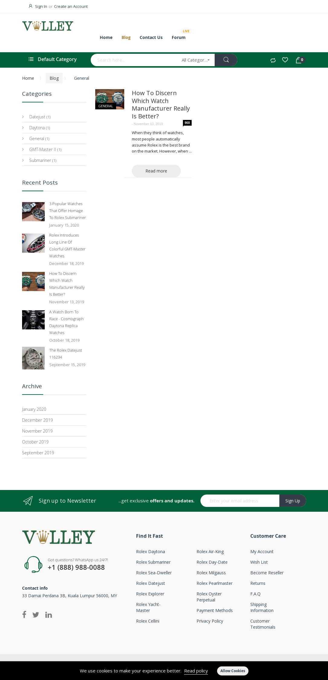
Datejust (36, 117)
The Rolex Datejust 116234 (65, 353)
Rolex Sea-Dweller (154, 572)
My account (262, 551)
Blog (54, 78)
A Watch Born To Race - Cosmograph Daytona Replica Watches (66, 322)
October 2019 (35, 442)
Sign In (41, 6)
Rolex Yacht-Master (148, 607)
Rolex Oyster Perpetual (209, 597)
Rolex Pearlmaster (214, 583)
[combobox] (134, 60)
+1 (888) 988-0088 (76, 567)
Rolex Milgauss (211, 572)
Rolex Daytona (150, 551)
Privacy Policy (209, 621)
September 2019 (38, 453)
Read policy (196, 671)
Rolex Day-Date (212, 562)
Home (28, 78)
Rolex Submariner (153, 562)
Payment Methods (214, 610)
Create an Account (71, 6)
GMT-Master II (42, 149)
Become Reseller (267, 572)
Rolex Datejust (150, 583)
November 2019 (37, 431)
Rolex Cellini (147, 621)
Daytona (36, 128)
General (105, 106)
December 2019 (37, 420)
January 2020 (34, 409)
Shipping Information (262, 607)
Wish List (259, 562)
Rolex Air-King (210, 551)
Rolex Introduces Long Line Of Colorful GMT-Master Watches (67, 245)
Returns (257, 583)
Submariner (39, 160)
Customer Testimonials (262, 624)
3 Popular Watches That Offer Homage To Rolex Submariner (67, 210)
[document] (164, 670)
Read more (156, 171)
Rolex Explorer (150, 594)
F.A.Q (255, 594)
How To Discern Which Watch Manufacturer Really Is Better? (161, 104)
